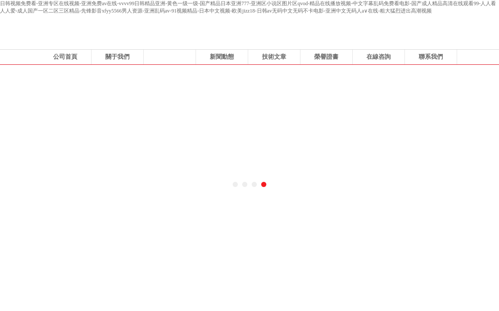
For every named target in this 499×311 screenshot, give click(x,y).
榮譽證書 (326, 57)
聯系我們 (431, 57)
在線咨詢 (378, 57)
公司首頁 (65, 57)
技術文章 (274, 57)
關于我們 (117, 57)
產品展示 (170, 57)
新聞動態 (222, 57)
